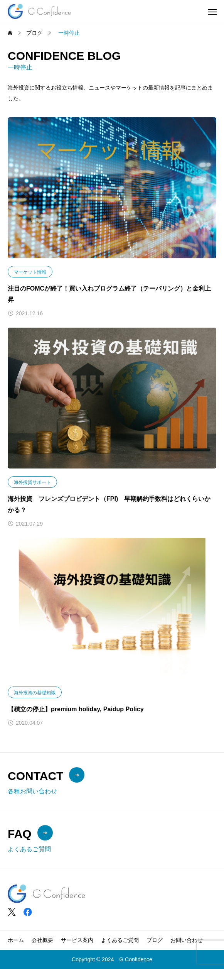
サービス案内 (77, 940)
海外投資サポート (32, 482)
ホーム (16, 940)
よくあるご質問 (120, 940)
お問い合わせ (186, 940)
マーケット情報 (30, 272)
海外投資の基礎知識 (35, 692)
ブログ (155, 940)
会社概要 (42, 940)
